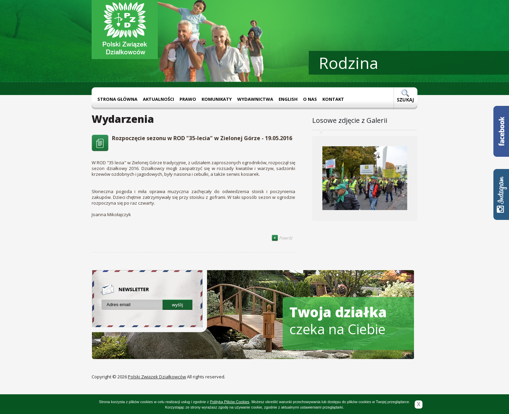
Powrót (282, 238)
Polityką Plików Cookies (229, 402)
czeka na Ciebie (338, 320)
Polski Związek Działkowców (157, 377)
